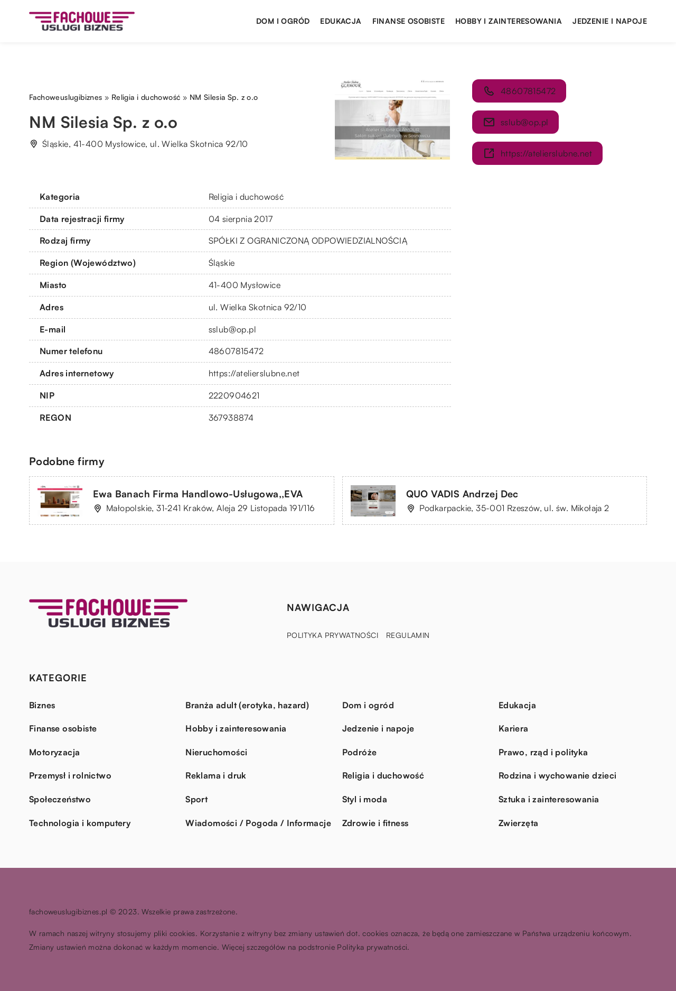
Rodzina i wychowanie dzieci (558, 775)
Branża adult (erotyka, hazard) (247, 705)
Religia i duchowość (246, 196)
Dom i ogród (282, 20)
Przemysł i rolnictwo (70, 775)
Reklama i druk (216, 775)
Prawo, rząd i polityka (543, 752)
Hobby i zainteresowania (508, 20)
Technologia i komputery (79, 823)
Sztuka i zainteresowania (549, 799)
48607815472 (236, 351)
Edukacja (340, 20)
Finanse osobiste (408, 20)
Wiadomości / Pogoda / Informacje (258, 823)
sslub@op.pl (232, 329)
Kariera (514, 728)
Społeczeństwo (60, 799)
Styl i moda (364, 799)
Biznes (42, 705)
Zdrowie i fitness (375, 823)
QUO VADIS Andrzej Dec (462, 493)
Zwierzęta (519, 823)
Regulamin (408, 635)
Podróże (359, 752)
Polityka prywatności (332, 635)
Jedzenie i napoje (609, 20)
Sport (196, 799)
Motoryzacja (54, 752)
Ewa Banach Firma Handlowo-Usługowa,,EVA (198, 493)
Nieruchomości (216, 752)
